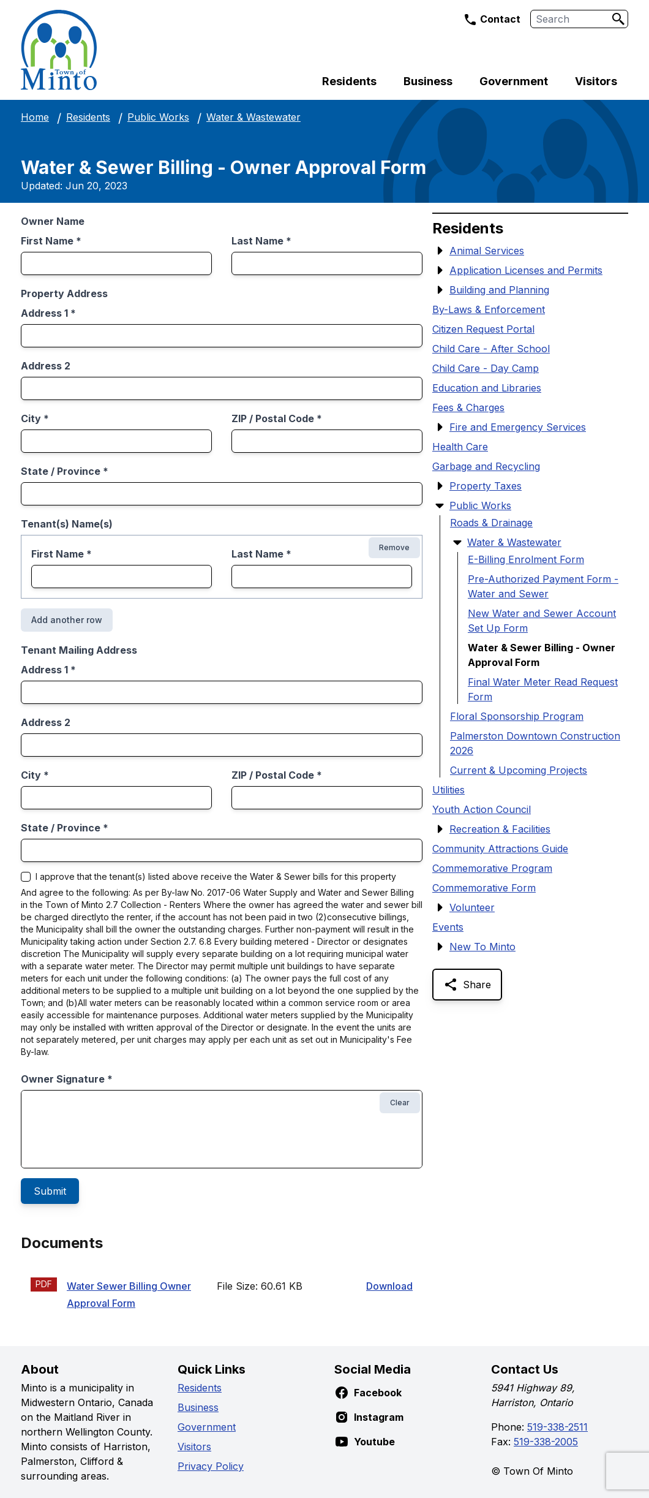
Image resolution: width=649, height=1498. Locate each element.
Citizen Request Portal (483, 329)
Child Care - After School (491, 348)
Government (513, 81)
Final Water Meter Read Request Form (543, 689)
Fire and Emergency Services (517, 427)
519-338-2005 (546, 1442)
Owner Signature (67, 1079)
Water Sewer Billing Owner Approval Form (129, 1294)
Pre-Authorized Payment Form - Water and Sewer (543, 586)
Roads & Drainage (491, 522)
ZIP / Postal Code (276, 418)
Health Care (460, 447)
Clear (400, 1102)
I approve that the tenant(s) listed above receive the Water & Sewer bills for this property (216, 877)
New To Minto (482, 946)
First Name (51, 241)
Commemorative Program (492, 868)
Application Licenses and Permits (525, 270)
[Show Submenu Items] (439, 250)
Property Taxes (485, 486)
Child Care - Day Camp (485, 368)
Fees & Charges (468, 407)
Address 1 (48, 313)
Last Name (261, 241)
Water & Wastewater (253, 117)
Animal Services (486, 250)
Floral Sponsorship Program (516, 716)
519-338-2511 (557, 1427)
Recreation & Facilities (499, 829)
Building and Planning (499, 290)
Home (35, 117)
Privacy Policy (211, 1466)
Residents (349, 81)
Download (389, 1286)
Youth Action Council (481, 809)
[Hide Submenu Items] (439, 505)
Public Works (158, 117)
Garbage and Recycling (486, 466)
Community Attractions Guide (500, 848)
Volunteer (472, 907)
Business (427, 81)
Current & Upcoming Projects (518, 770)
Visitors (596, 81)
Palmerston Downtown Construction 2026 (535, 743)
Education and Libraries (486, 388)
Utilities (448, 790)
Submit (50, 1191)
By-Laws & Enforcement (488, 309)
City (35, 418)
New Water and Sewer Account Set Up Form (542, 620)
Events (447, 927)
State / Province (64, 471)
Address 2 (45, 366)
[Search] (618, 19)
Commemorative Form (484, 888)
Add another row (66, 620)
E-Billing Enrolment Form (526, 559)
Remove (394, 547)
